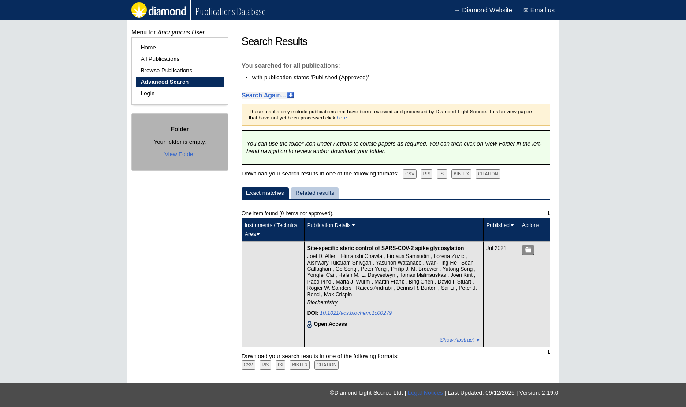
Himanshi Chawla (362, 256)
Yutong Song (458, 269)
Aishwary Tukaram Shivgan (340, 263)
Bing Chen (422, 282)
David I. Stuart (455, 282)
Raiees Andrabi (375, 288)
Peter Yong (374, 269)
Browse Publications (166, 70)
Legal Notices (425, 392)
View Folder (179, 154)
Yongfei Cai (321, 275)
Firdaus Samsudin (409, 256)
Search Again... (264, 95)
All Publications (160, 59)
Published (498, 225)
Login (148, 93)
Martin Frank (390, 282)
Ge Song (347, 269)
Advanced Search (165, 81)
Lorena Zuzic (450, 256)
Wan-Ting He (442, 263)
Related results (314, 193)
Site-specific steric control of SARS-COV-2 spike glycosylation (385, 248)
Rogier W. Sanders (330, 288)
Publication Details (329, 225)
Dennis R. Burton (417, 288)
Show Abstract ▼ (460, 340)
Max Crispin (338, 294)
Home (148, 47)
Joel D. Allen (322, 256)
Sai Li (448, 288)
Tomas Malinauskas (423, 275)
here (342, 117)
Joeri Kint (462, 275)
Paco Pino (320, 282)
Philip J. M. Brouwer (415, 269)
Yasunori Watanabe (399, 263)
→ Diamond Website (483, 10)
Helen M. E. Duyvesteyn (368, 275)
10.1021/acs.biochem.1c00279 (356, 313)
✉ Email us (539, 10)
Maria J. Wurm (354, 282)
